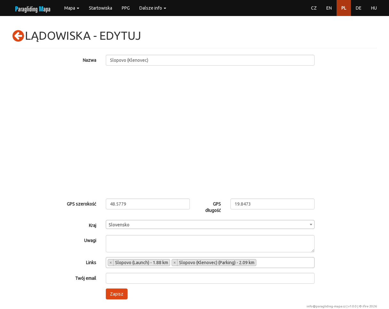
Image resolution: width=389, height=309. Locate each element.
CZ (314, 8)
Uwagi (90, 240)
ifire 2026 (369, 306)
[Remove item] (110, 262)
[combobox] (210, 224)
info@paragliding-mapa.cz (326, 306)
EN (329, 8)
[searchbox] (259, 263)
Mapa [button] (71, 8)
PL (343, 8)
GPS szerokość (81, 204)
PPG (126, 8)
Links (91, 262)
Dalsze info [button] (152, 8)
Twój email (85, 278)
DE (359, 8)
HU (374, 8)
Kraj (92, 225)
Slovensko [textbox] (119, 224)
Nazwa (89, 60)
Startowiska (100, 8)
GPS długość (213, 207)
